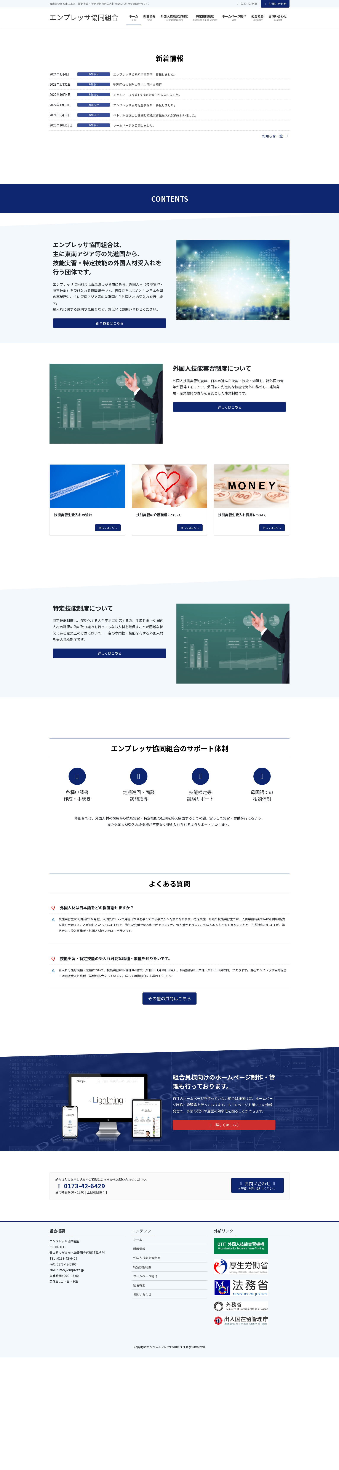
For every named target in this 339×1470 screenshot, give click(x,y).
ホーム (137, 1352)
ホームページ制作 (145, 1388)
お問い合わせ (275, 4)
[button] (25, 81)
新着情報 (139, 1361)
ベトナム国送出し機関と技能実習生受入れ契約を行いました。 (155, 222)
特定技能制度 (142, 1379)
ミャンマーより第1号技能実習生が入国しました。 (147, 202)
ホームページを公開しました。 (134, 232)
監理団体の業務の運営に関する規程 (137, 191)
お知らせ (93, 181)
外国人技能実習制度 (146, 1370)
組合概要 (139, 1397)
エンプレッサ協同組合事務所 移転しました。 (145, 181)
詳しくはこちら (108, 634)
